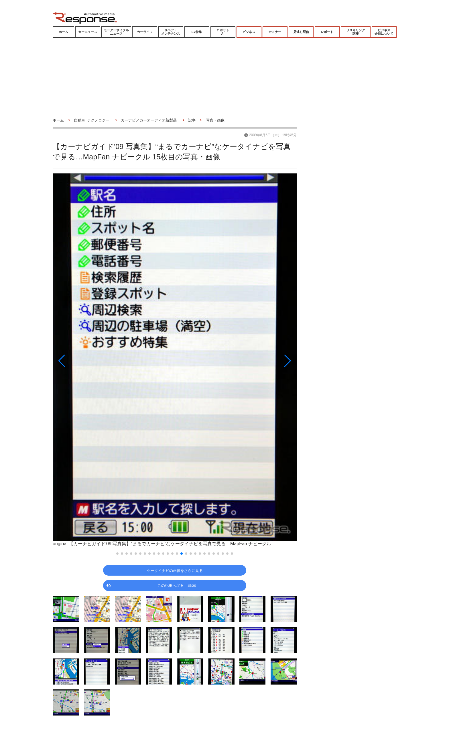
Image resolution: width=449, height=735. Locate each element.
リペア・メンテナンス (170, 31)
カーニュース (87, 32)
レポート (327, 32)
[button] (89, 360)
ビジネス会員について (384, 31)
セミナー (275, 32)
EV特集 (197, 32)
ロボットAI (222, 31)
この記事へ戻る (176, 585)
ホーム (63, 32)
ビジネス (249, 32)
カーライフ (145, 32)
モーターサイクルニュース (116, 31)
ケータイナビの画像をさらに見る (175, 570)
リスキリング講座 (355, 31)
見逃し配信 (301, 32)
